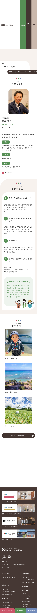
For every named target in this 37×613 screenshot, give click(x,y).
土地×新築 (6, 608)
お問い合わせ (7, 610)
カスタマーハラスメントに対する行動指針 (13, 564)
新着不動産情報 (7, 594)
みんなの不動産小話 (28, 580)
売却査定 (20, 610)
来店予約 (31, 610)
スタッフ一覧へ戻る (17, 436)
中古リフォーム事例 (28, 582)
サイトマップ (5, 567)
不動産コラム (27, 607)
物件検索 (5, 589)
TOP (10, 72)
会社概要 (25, 590)
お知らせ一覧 (27, 604)
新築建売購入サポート (9, 605)
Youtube (9, 557)
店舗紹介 (25, 593)
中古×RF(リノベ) (8, 602)
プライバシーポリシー (8, 562)
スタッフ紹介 (27, 72)
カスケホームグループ (9, 577)
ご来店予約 (26, 598)
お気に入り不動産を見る (10, 592)
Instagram (4, 557)
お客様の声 (26, 577)
